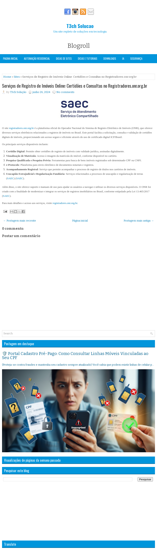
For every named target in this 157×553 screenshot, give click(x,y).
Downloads (109, 58)
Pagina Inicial (10, 58)
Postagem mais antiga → (139, 220)
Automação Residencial (37, 58)
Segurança (136, 58)
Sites (17, 76)
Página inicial (80, 220)
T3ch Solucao (80, 25)
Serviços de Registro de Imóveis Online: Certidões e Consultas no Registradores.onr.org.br (74, 85)
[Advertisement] (32, 510)
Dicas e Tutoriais (87, 58)
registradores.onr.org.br (21, 128)
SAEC (10, 178)
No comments (65, 92)
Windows (8, 67)
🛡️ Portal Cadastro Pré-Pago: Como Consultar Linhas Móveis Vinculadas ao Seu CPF (75, 355)
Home (7, 76)
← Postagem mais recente (19, 220)
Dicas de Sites (64, 58)
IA (123, 58)
